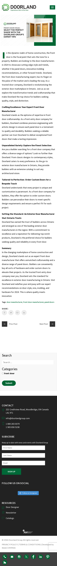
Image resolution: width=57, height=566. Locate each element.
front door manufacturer (33, 302)
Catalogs (10, 518)
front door (8, 373)
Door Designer (12, 507)
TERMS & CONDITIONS (29, 544)
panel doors (49, 302)
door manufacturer (14, 302)
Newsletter (11, 512)
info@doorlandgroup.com (18, 418)
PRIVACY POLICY (10, 544)
